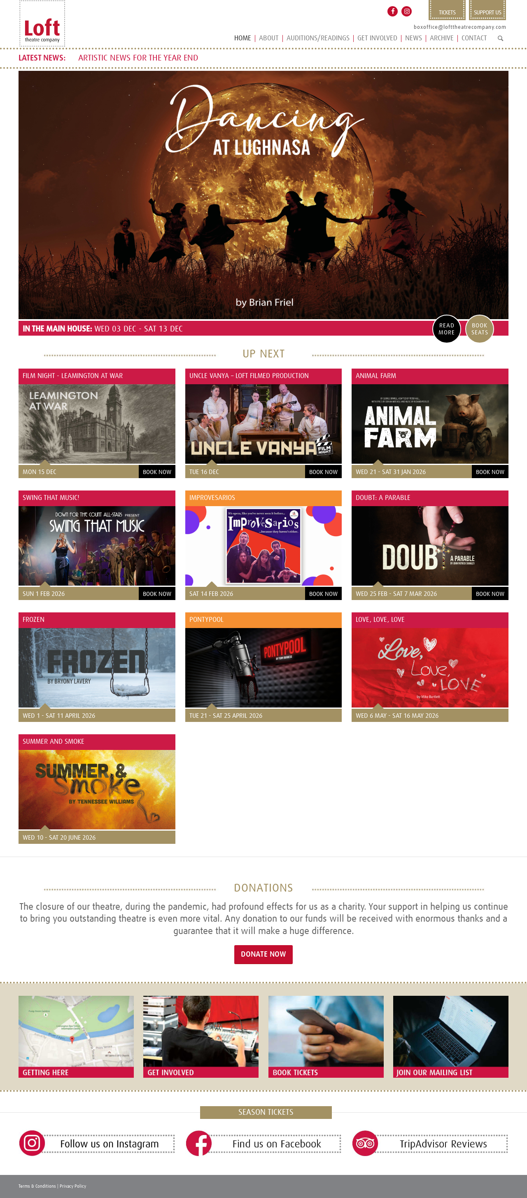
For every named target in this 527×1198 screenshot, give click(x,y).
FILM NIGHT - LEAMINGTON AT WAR (73, 376)
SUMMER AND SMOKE (53, 741)
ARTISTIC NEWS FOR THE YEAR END (138, 58)
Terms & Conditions (37, 1186)
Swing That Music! (52, 498)
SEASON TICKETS (266, 1112)
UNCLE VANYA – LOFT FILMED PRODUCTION (249, 376)
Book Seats (479, 329)
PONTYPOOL (206, 620)
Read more (446, 329)
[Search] (500, 42)
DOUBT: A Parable (383, 498)
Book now (157, 472)
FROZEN (33, 620)
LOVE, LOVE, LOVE (380, 620)
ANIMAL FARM (376, 376)
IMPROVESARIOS (212, 498)
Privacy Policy (73, 1186)
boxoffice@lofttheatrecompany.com (460, 27)
